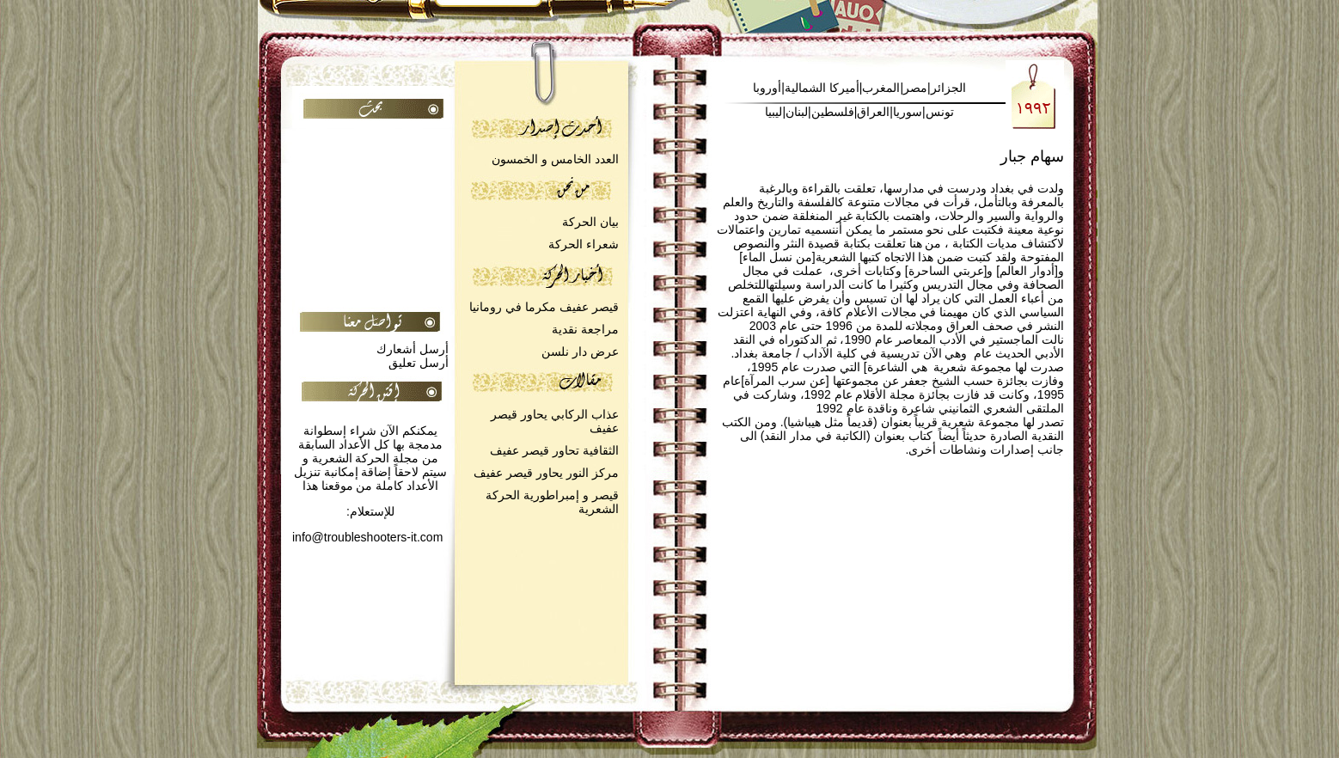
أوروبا (767, 88)
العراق (873, 112)
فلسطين (832, 112)
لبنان (797, 112)
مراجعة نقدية (585, 329)
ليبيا (773, 112)
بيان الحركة (590, 222)
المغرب (881, 88)
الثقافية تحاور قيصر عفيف (554, 450)
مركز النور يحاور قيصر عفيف (546, 473)
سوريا (907, 112)
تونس (940, 112)
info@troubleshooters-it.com (367, 537)
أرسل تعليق (418, 363)
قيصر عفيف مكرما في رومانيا (544, 307)
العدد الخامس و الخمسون (555, 159)
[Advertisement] (120, 280)
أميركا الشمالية (822, 88)
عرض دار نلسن (580, 351)
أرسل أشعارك (412, 349)
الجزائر (948, 88)
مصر (915, 88)
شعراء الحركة (583, 244)
